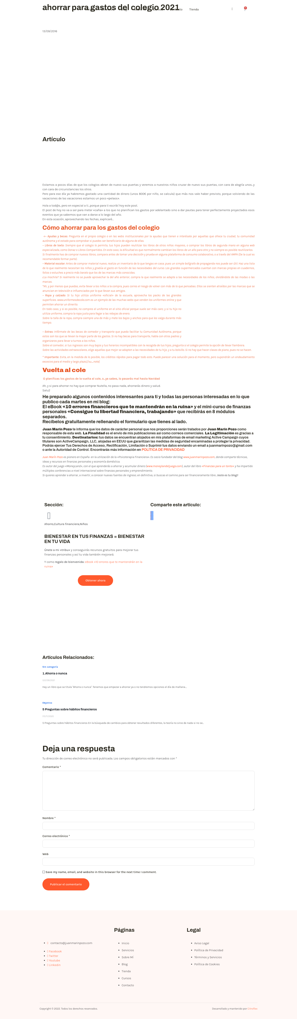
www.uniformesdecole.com (73, 300)
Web (45, 854)
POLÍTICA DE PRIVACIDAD (163, 450)
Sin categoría (50, 667)
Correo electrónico (56, 836)
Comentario (51, 767)
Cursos (162, 9)
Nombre (49, 818)
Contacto (180, 9)
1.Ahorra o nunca (54, 673)
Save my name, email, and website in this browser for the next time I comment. (101, 872)
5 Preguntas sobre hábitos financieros (69, 709)
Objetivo (47, 702)
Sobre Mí (143, 9)
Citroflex (252, 1008)
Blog (126, 9)
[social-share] (151, 512)
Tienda (199, 9)
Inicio (91, 9)
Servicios (109, 9)
